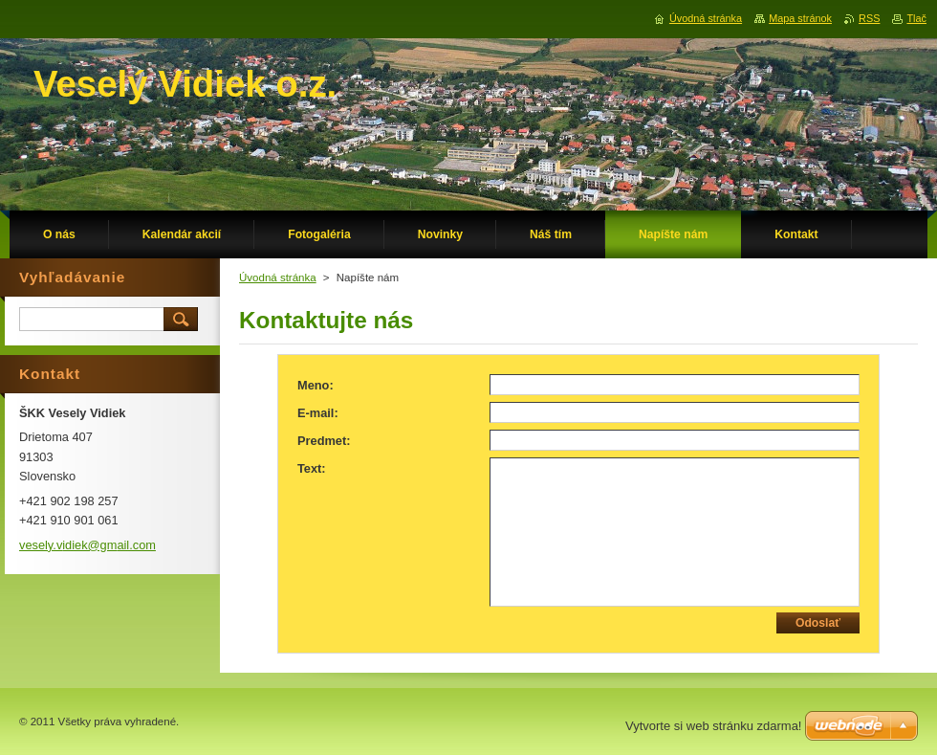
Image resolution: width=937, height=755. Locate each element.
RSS (869, 18)
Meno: (315, 385)
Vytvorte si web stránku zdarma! (713, 726)
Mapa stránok (800, 18)
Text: (311, 468)
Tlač (916, 18)
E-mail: (317, 413)
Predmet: (323, 440)
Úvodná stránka (277, 277)
